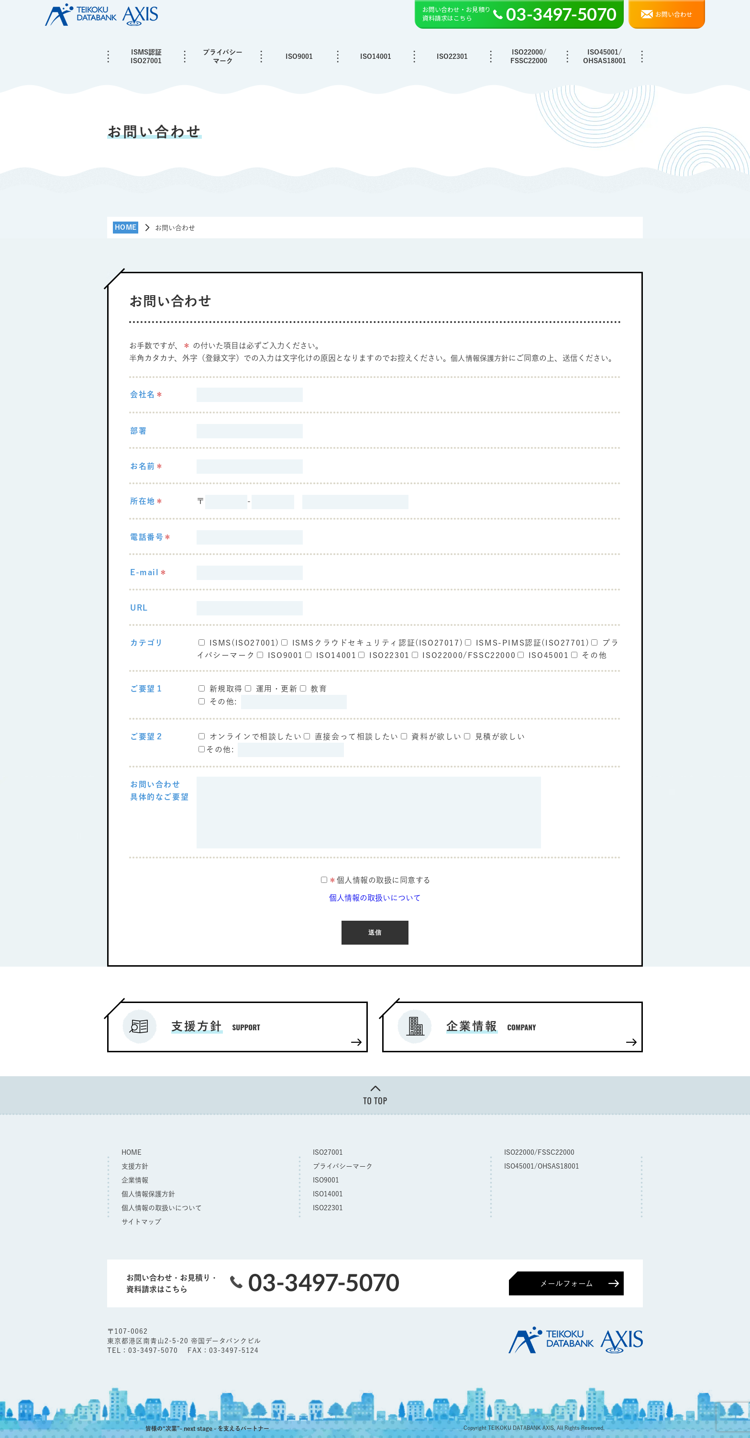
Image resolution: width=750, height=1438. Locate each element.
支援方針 (134, 1164)
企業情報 (134, 1178)
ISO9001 (299, 56)
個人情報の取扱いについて (375, 898)
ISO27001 (328, 1151)
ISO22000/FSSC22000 (528, 56)
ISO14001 (375, 56)
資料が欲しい (436, 736)
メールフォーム (566, 1282)
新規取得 (226, 688)
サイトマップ (141, 1220)
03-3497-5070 (154, 1349)
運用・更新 (277, 688)
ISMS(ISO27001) (244, 642)
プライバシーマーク (223, 56)
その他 (594, 654)
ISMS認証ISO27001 (146, 56)
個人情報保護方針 (481, 358)
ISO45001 (549, 654)
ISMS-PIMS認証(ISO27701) (533, 642)
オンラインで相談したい (256, 736)
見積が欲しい (500, 736)
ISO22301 (452, 56)
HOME (131, 1151)
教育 (318, 688)
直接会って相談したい (357, 736)
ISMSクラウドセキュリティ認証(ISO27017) (377, 642)
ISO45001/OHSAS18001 (604, 56)
